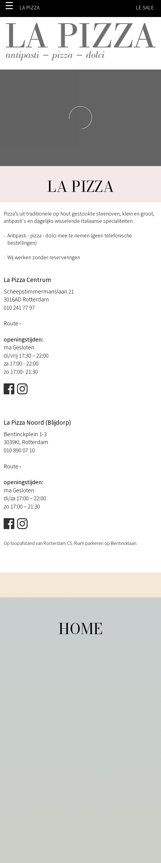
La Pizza (29, 7)
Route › (12, 323)
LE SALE (145, 7)
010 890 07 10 (19, 450)
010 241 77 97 (19, 307)
